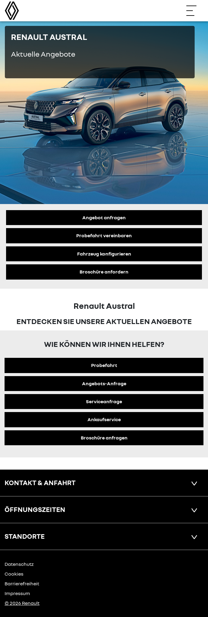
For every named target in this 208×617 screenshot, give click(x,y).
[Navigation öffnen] (194, 11)
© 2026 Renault (22, 603)
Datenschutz (19, 564)
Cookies (14, 574)
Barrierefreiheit (22, 583)
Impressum (17, 593)
